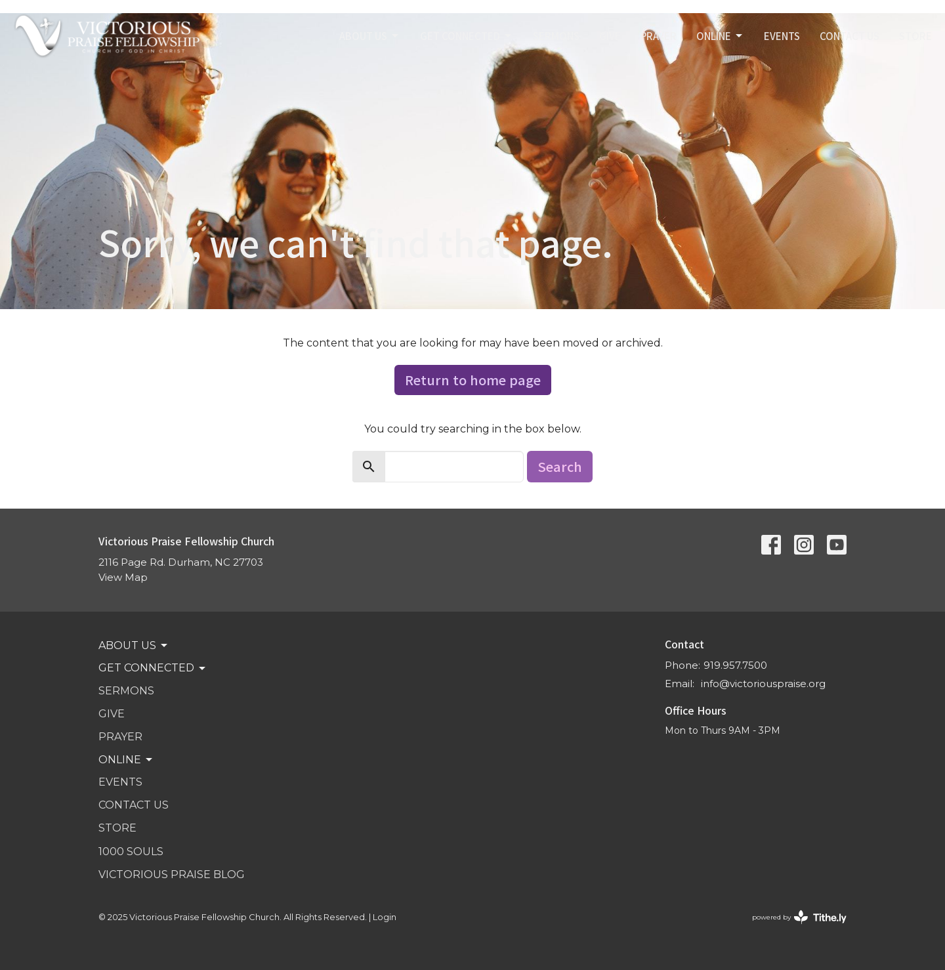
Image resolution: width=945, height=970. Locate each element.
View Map (123, 577)
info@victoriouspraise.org (763, 683)
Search (559, 466)
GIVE (610, 36)
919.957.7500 (735, 665)
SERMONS (556, 36)
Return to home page (473, 379)
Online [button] (126, 760)
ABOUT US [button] (133, 645)
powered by (799, 917)
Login (384, 917)
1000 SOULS (130, 851)
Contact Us (849, 36)
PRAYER (658, 36)
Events (782, 36)
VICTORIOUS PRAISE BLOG (171, 874)
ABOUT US (369, 36)
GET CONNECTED (466, 36)
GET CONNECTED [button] (152, 668)
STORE (915, 36)
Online (720, 36)
